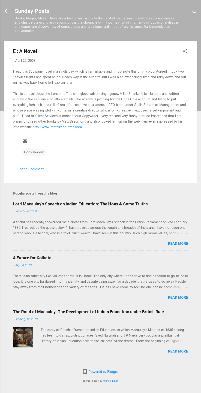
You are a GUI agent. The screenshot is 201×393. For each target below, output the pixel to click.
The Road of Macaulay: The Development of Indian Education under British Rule (88, 311)
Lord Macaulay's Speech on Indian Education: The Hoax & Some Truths (80, 203)
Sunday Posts (32, 11)
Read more (178, 243)
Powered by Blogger (100, 372)
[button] (185, 52)
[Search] (194, 13)
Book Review (34, 152)
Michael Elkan (110, 380)
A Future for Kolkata (32, 257)
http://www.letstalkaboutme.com (57, 127)
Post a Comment (31, 169)
